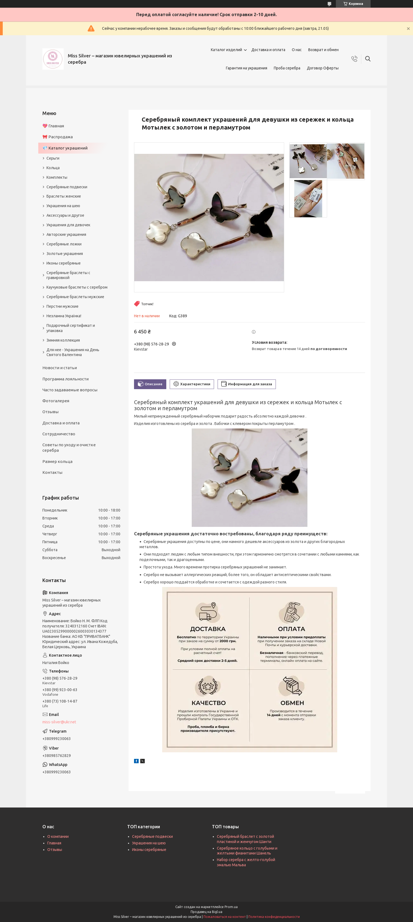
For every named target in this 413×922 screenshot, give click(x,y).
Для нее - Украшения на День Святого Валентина (72, 352)
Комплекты (56, 177)
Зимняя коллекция (63, 340)
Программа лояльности (65, 379)
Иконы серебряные (63, 263)
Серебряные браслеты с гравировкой (68, 275)
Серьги (52, 158)
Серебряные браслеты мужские (75, 297)
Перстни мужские (62, 306)
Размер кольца (57, 461)
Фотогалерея (55, 400)
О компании (58, 836)
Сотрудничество (58, 433)
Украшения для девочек (68, 225)
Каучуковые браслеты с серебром (76, 287)
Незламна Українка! (63, 316)
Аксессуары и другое (65, 215)
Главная (54, 843)
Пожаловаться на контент (224, 916)
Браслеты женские (63, 196)
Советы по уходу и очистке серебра (69, 447)
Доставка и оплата (268, 50)
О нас (297, 50)
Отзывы (50, 411)
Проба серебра (287, 68)
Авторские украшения (66, 234)
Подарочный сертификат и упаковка (70, 328)
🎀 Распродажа (57, 136)
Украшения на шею (63, 206)
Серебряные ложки (64, 244)
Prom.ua (231, 907)
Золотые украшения (64, 253)
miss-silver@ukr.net (59, 722)
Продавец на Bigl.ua (206, 912)
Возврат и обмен (323, 50)
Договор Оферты (323, 68)
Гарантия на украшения (246, 68)
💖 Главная (53, 126)
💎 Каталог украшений (65, 148)
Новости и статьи (59, 367)
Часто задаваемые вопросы (69, 389)
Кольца (53, 168)
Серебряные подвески (66, 187)
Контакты (52, 472)
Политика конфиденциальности (274, 916)
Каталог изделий (226, 50)
